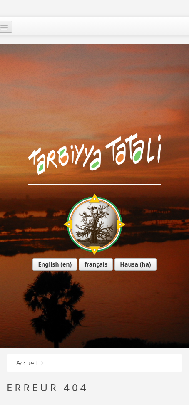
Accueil (26, 363)
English (33, 201)
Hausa (114, 201)
